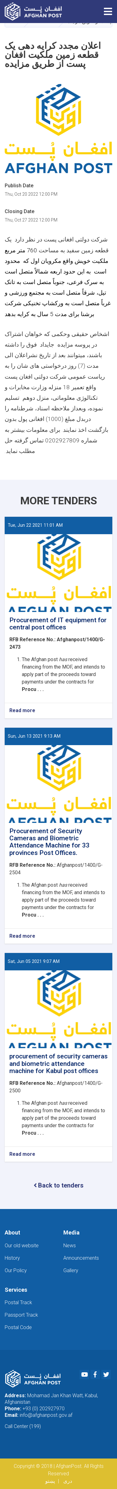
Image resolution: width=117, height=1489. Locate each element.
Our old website (22, 1246)
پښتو (50, 1481)
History (12, 1258)
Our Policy (16, 1270)
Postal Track (18, 1302)
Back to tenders (59, 1185)
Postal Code (18, 1327)
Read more (22, 710)
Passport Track (21, 1315)
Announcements (81, 1258)
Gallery (70, 1270)
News (69, 1246)
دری (67, 1481)
